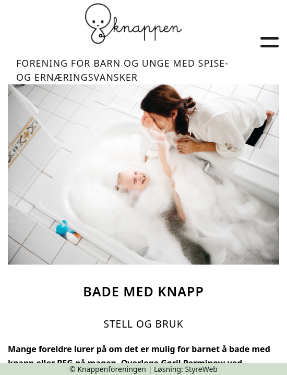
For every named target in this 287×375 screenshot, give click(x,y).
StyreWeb (201, 369)
